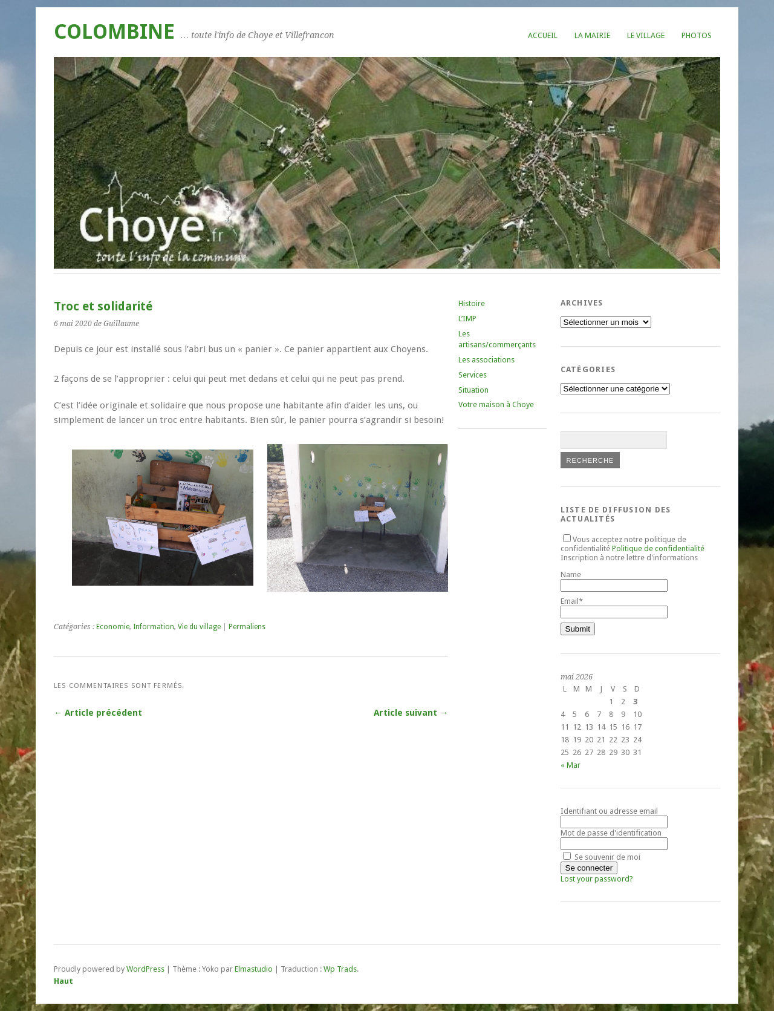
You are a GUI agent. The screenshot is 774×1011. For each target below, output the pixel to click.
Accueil (543, 35)
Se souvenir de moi (601, 857)
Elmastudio (254, 968)
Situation (473, 389)
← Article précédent (98, 713)
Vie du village (199, 627)
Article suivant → (411, 713)
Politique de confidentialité (658, 548)
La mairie (592, 35)
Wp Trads (340, 968)
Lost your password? (597, 878)
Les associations (486, 359)
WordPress (145, 968)
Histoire (471, 303)
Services (472, 374)
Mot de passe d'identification (611, 832)
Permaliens (247, 627)
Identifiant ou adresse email (609, 811)
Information (153, 627)
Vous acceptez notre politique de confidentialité (632, 544)
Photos (696, 35)
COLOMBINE (114, 32)
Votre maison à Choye (496, 404)
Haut (63, 981)
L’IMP (467, 318)
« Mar (570, 765)
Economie (112, 627)
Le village (646, 35)
